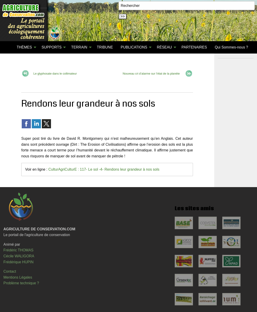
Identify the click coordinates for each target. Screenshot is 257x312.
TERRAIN (79, 47)
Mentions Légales (17, 277)
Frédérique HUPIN (18, 262)
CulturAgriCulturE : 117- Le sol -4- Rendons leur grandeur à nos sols (103, 169)
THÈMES (24, 47)
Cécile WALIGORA (18, 256)
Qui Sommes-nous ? (231, 47)
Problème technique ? (21, 283)
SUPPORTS (52, 47)
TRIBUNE (105, 47)
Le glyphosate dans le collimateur (55, 73)
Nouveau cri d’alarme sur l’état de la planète (151, 73)
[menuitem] (9, 47)
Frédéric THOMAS (18, 250)
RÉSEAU (164, 47)
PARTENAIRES (194, 47)
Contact (9, 271)
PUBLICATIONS (134, 47)
